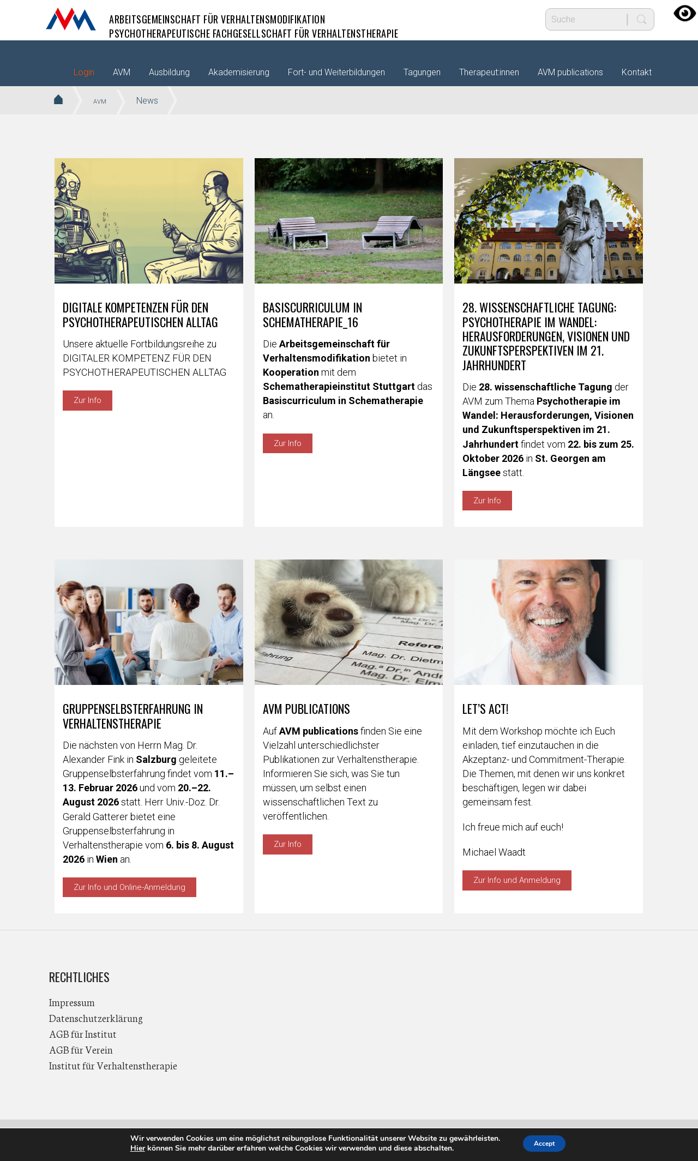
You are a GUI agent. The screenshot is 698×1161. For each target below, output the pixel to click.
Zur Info (87, 400)
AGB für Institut (83, 1033)
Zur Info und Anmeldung (517, 880)
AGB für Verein (81, 1049)
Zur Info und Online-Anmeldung (129, 887)
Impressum (72, 1002)
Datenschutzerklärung (96, 1017)
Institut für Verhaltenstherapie (113, 1065)
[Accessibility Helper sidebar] (685, 13)
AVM (71, 19)
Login (84, 72)
